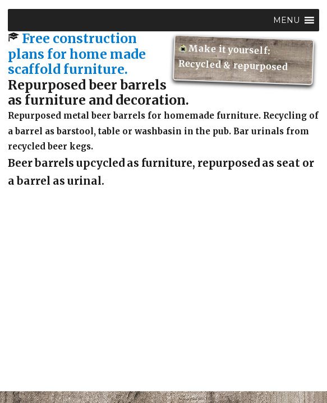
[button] (286, 20)
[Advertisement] (166, 314)
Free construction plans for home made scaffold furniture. (77, 54)
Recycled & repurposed (233, 65)
